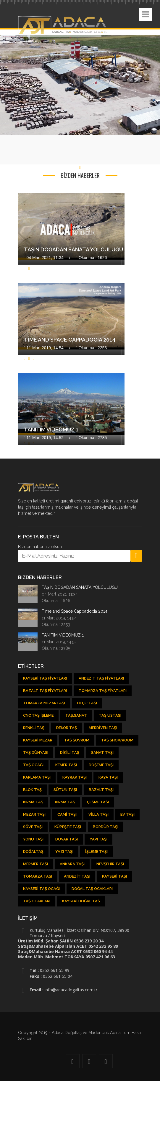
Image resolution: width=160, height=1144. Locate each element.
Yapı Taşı (98, 839)
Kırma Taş (33, 802)
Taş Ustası (110, 715)
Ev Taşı (127, 814)
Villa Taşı (98, 814)
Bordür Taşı (105, 827)
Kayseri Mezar (37, 740)
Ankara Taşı (72, 864)
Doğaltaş (33, 851)
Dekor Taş (66, 728)
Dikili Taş (69, 752)
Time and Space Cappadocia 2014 (69, 340)
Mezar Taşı (34, 814)
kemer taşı (66, 765)
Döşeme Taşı (101, 765)
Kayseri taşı (114, 876)
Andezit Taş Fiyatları (101, 678)
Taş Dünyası (35, 752)
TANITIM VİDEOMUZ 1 (51, 429)
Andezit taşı (77, 876)
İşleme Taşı (96, 851)
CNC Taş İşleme (38, 715)
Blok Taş (32, 789)
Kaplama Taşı (37, 777)
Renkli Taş (33, 728)
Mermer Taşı (35, 864)
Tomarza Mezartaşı (44, 703)
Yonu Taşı (33, 839)
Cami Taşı (67, 814)
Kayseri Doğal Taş (81, 901)
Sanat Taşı (102, 752)
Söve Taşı (33, 827)
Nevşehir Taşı (110, 864)
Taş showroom (117, 740)
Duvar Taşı (66, 839)
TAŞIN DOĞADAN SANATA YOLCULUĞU (73, 249)
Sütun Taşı (65, 789)
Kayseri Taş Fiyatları (45, 678)
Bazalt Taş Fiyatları (45, 690)
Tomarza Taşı (37, 876)
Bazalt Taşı (101, 789)
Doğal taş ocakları (92, 888)
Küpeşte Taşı (67, 827)
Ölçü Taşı (87, 703)
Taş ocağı (33, 765)
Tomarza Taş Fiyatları (103, 690)
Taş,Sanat (76, 715)
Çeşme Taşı (98, 802)
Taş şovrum (76, 740)
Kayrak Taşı (74, 777)
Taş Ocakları (36, 901)
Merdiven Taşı (103, 728)
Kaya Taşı (108, 777)
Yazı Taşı (64, 851)
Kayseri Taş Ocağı (41, 888)
